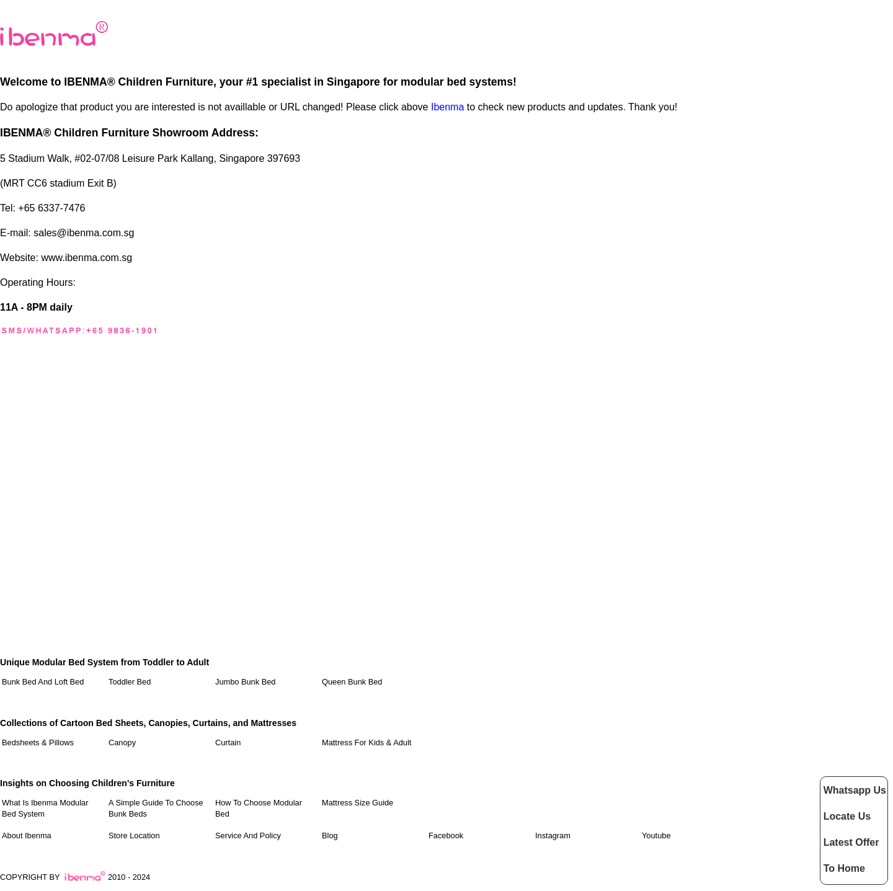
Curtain (228, 742)
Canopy (122, 742)
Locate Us (847, 816)
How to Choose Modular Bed (258, 808)
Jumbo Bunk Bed (245, 681)
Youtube (656, 835)
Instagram (553, 835)
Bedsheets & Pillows (38, 742)
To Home (844, 868)
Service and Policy (248, 835)
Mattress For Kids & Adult (366, 742)
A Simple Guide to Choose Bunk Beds (156, 808)
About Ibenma (26, 835)
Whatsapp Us (855, 790)
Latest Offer (851, 842)
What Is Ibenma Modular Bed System (45, 808)
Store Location (134, 835)
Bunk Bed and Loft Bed (43, 681)
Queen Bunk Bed (352, 681)
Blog (330, 835)
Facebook (446, 835)
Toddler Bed (130, 681)
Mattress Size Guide (357, 802)
